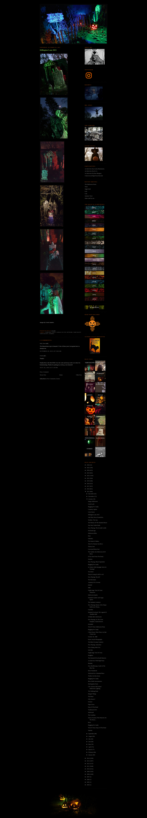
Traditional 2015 (92, 710)
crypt (54, 332)
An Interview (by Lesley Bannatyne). (95, 169)
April (90, 747)
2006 (88, 779)
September (91, 733)
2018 (88, 483)
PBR (89, 587)
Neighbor (90, 655)
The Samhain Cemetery (94, 602)
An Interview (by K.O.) (91, 171)
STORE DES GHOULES (95, 617)
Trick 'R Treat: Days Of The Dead (97, 727)
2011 (88, 766)
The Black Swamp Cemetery (95, 642)
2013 (88, 761)
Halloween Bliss (92, 533)
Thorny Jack (91, 546)
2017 (88, 486)
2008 (88, 774)
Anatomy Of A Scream (94, 582)
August (90, 736)
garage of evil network (64, 332)
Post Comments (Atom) (53, 378)
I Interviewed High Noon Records (94, 176)
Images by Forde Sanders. (47, 322)
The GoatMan (91, 715)
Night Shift (88, 189)
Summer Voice (88, 196)
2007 (88, 777)
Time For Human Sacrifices (95, 544)
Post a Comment (44, 372)
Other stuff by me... (90, 198)
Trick (86, 186)
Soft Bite (90, 650)
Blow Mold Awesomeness (95, 681)
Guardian (90, 609)
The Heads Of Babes (93, 541)
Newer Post (43, 375)
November (91, 496)
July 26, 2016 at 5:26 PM (49, 367)
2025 (88, 467)
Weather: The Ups (93, 520)
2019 (88, 481)
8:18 (86, 191)
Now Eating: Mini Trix (94, 647)
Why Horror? (91, 699)
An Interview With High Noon (96, 660)
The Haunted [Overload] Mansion (97, 658)
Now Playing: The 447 (94, 577)
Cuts (86, 193)
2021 (88, 478)
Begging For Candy (93, 506)
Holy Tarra (43, 343)
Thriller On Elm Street (94, 676)
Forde (41, 355)
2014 (88, 758)
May (89, 744)
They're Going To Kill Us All (96, 574)
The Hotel (90, 571)
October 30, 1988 (92, 637)
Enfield (90, 585)
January (90, 755)
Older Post (79, 375)
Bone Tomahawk (92, 670)
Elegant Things (92, 694)
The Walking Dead (93, 691)
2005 (88, 782)
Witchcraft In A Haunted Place (96, 673)
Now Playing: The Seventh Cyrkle (97, 528)
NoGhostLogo (92, 530)
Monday (90, 663)
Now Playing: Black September (96, 562)
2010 (88, 769)
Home (61, 375)
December (91, 493)
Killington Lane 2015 (48, 50)
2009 (88, 771)
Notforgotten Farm (93, 684)
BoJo (89, 722)
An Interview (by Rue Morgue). (93, 173)
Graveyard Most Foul (93, 549)
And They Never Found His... (96, 517)
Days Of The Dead (93, 707)
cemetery (48, 332)
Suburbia (90, 538)
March (90, 749)
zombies (51, 333)
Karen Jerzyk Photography (95, 639)
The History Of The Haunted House (97, 522)
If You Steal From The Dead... (96, 556)
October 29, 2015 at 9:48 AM (50, 351)
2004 (88, 785)
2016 (88, 489)
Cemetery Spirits (92, 509)
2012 (88, 763)
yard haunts (44, 333)
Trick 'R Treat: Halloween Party (96, 627)
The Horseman (92, 579)
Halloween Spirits (93, 595)
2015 (88, 491)
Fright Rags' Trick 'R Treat (95, 652)
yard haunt (77, 332)
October (90, 499)
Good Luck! (91, 504)
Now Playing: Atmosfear (94, 644)
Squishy (90, 730)
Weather (90, 559)
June (89, 741)
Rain (89, 536)
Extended (90, 624)
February (91, 752)
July (89, 739)
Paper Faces (91, 704)
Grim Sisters (91, 512)
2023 (88, 473)
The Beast (90, 696)
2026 (88, 465)
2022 (88, 475)
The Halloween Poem (90, 184)
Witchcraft (91, 712)
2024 (88, 470)
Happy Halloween (93, 501)
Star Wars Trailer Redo (94, 525)
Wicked (90, 702)
